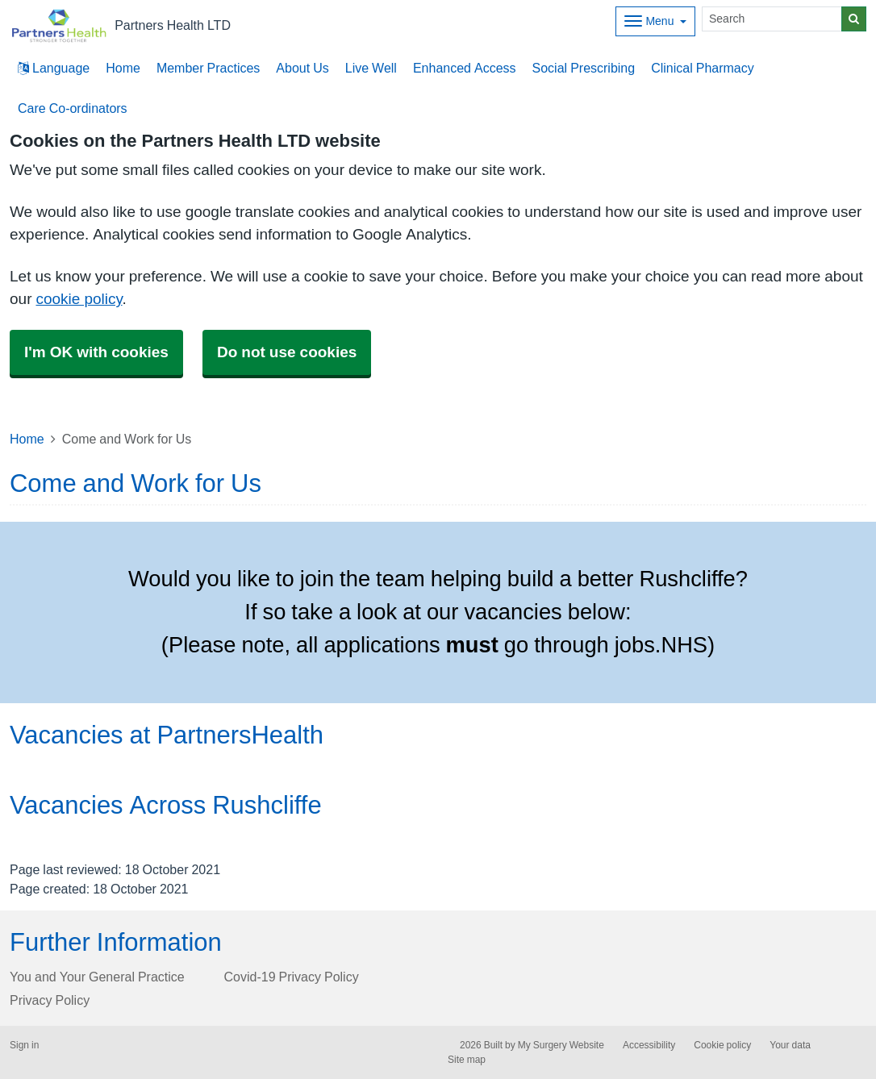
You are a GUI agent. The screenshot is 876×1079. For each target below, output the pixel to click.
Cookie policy (722, 1045)
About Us (302, 67)
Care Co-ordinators (72, 108)
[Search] (772, 18)
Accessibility (649, 1045)
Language (54, 67)
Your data (790, 1045)
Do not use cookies (287, 352)
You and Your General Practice (97, 976)
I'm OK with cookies (96, 352)
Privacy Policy (50, 1000)
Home (123, 67)
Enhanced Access (464, 67)
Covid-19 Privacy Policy (291, 976)
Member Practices (208, 67)
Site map (467, 1059)
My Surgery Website (561, 1045)
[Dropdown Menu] (655, 21)
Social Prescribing (584, 67)
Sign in (24, 1045)
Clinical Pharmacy (702, 67)
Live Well (371, 67)
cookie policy (78, 298)
